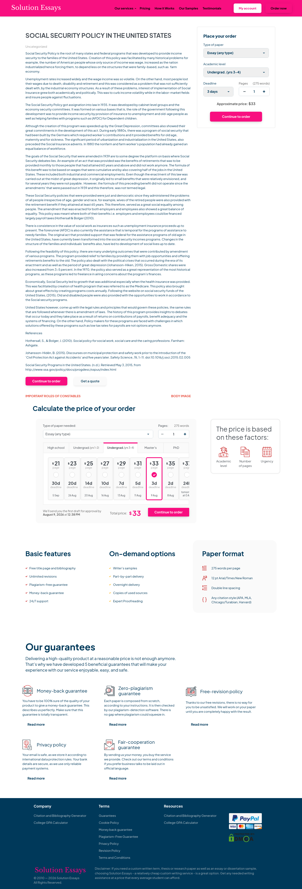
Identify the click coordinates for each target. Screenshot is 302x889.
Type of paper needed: (59, 425)
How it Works (164, 8)
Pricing (145, 8)
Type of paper (213, 44)
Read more (36, 724)
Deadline (209, 83)
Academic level (214, 64)
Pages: (163, 425)
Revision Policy (109, 850)
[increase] (264, 91)
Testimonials (212, 8)
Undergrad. (84, 446)
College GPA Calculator (51, 822)
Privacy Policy (109, 843)
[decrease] (244, 91)
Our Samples (188, 8)
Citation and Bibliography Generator (60, 815)
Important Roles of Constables (53, 396)
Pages (243, 83)
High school (54, 446)
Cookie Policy (109, 822)
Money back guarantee (115, 829)
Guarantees (107, 815)
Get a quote (90, 381)
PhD (171, 446)
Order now (279, 8)
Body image (181, 396)
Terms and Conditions (114, 857)
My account (248, 8)
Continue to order (46, 381)
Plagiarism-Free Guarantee (118, 836)
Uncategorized (36, 46)
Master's (147, 446)
